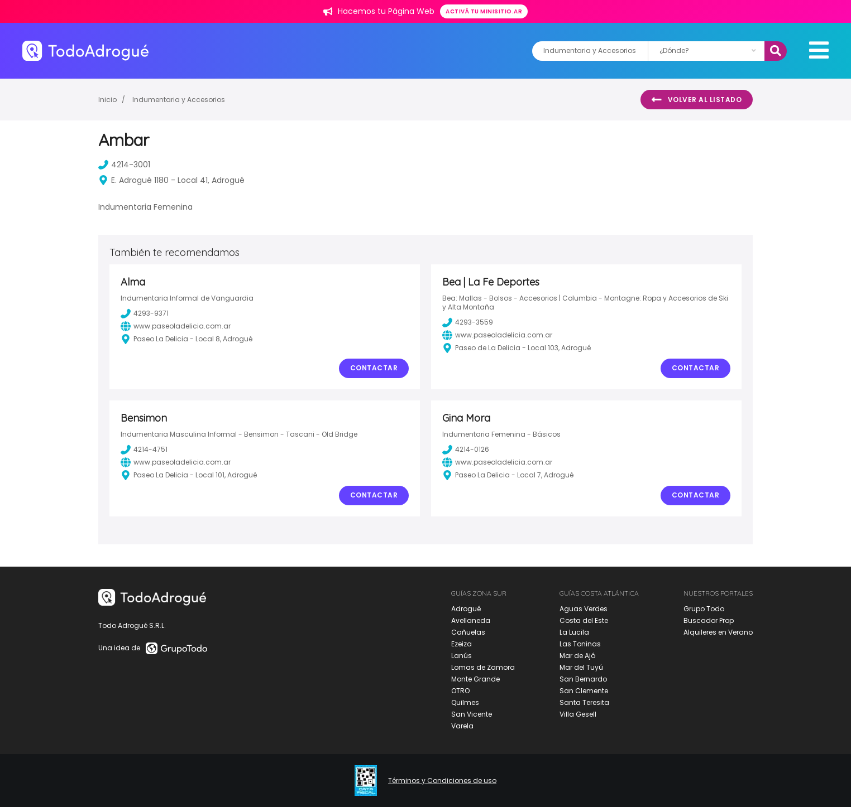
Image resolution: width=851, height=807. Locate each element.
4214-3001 (124, 165)
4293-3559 (467, 322)
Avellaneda (470, 620)
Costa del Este (584, 620)
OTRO (460, 690)
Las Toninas (580, 644)
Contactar (374, 368)
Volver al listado (697, 99)
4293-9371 (145, 313)
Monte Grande (475, 679)
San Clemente (584, 690)
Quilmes (465, 702)
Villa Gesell (578, 714)
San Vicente (471, 714)
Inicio (107, 99)
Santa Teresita (584, 702)
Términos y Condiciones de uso (442, 780)
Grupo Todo (703, 608)
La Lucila (574, 632)
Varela (462, 726)
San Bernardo (583, 679)
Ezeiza (461, 644)
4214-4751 (144, 449)
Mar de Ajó (577, 655)
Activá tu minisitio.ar (484, 11)
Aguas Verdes (584, 608)
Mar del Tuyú (581, 667)
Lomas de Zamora (483, 667)
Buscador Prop (708, 620)
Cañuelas (468, 632)
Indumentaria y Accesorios (178, 99)
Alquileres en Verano (718, 632)
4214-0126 (465, 449)
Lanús (461, 655)
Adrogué (466, 608)
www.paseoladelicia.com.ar (176, 326)
